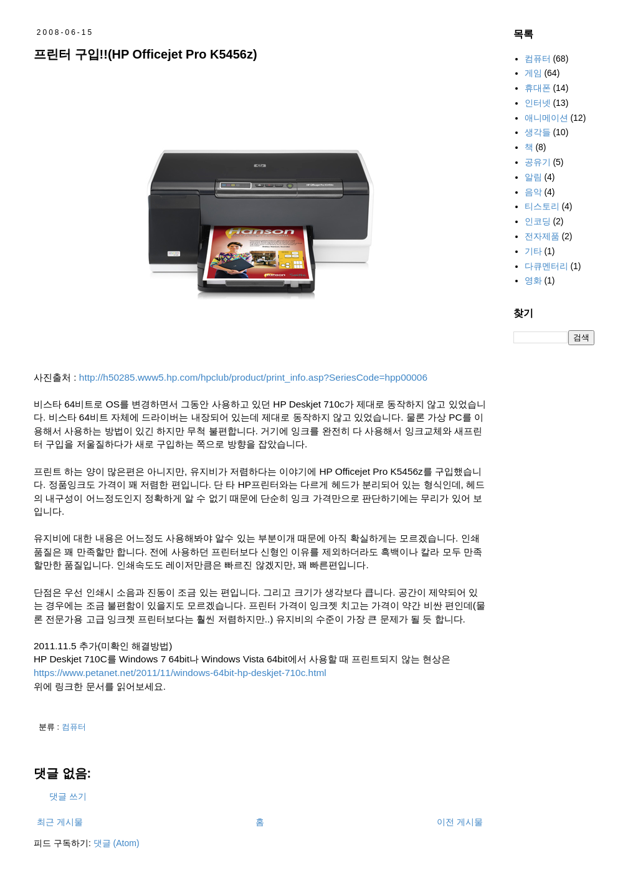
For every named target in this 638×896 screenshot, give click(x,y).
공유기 (538, 162)
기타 (533, 251)
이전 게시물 (460, 822)
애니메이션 (546, 118)
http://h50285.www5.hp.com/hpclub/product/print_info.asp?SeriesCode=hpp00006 (253, 377)
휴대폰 (538, 88)
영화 (533, 280)
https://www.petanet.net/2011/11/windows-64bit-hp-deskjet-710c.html (180, 672)
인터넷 (538, 103)
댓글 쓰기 (68, 796)
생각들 (538, 132)
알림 (533, 177)
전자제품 (542, 236)
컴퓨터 (74, 727)
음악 (533, 192)
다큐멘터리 (546, 266)
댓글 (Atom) (116, 843)
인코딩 (538, 221)
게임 (533, 73)
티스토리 (542, 206)
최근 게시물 (60, 822)
